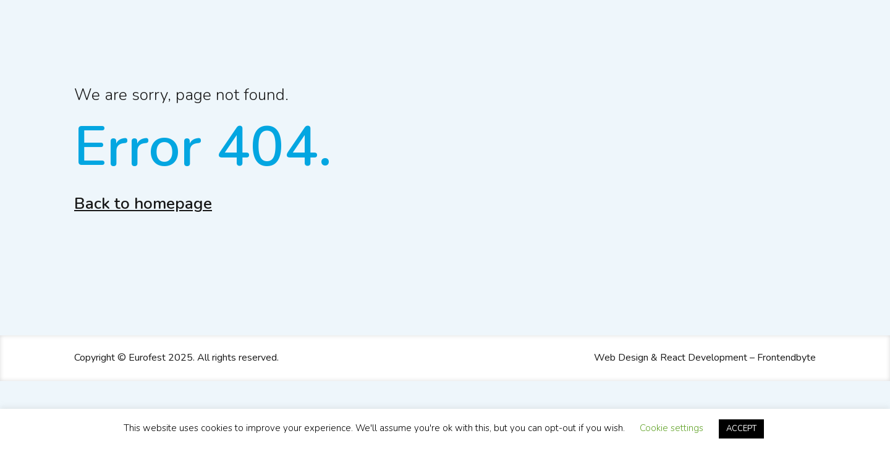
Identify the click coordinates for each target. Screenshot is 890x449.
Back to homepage (143, 203)
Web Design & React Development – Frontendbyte (705, 357)
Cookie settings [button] (671, 428)
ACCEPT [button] (741, 428)
